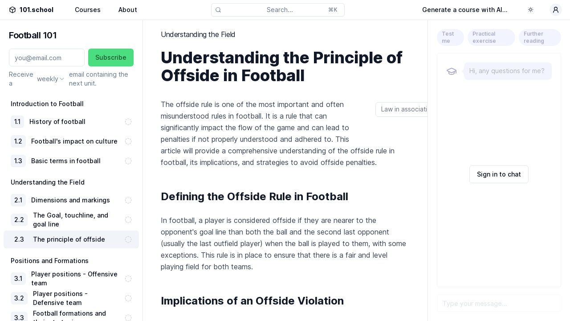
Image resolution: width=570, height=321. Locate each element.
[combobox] (51, 78)
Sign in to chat (499, 174)
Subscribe (110, 57)
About (127, 9)
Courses (88, 9)
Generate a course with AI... (465, 9)
